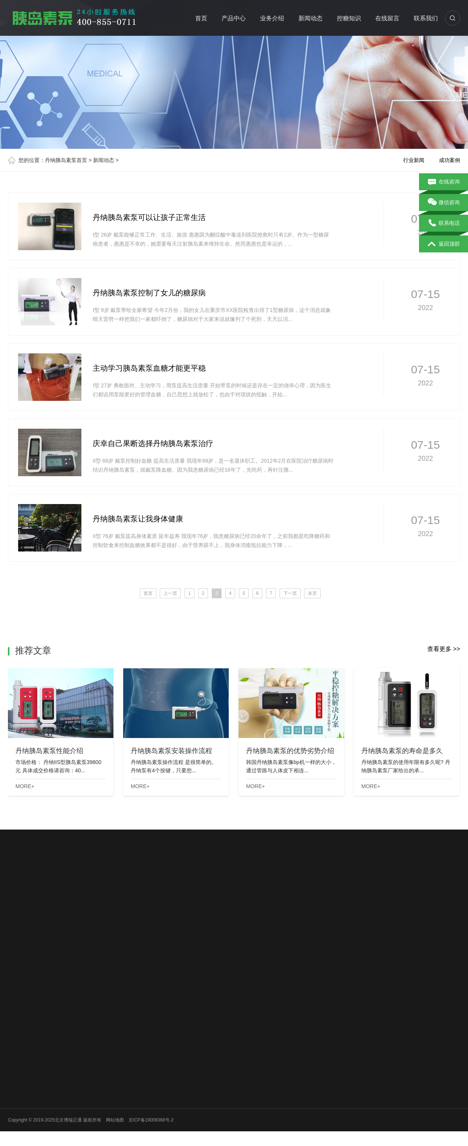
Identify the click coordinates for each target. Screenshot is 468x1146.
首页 (201, 18)
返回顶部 (444, 244)
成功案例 (449, 160)
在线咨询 (444, 181)
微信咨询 (444, 202)
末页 (312, 593)
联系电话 (444, 223)
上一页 (170, 593)
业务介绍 (272, 18)
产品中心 (234, 18)
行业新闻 (413, 160)
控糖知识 (349, 18)
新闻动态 (310, 18)
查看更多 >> (443, 649)
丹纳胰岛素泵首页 (66, 160)
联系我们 (426, 18)
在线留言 (387, 18)
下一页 (290, 593)
